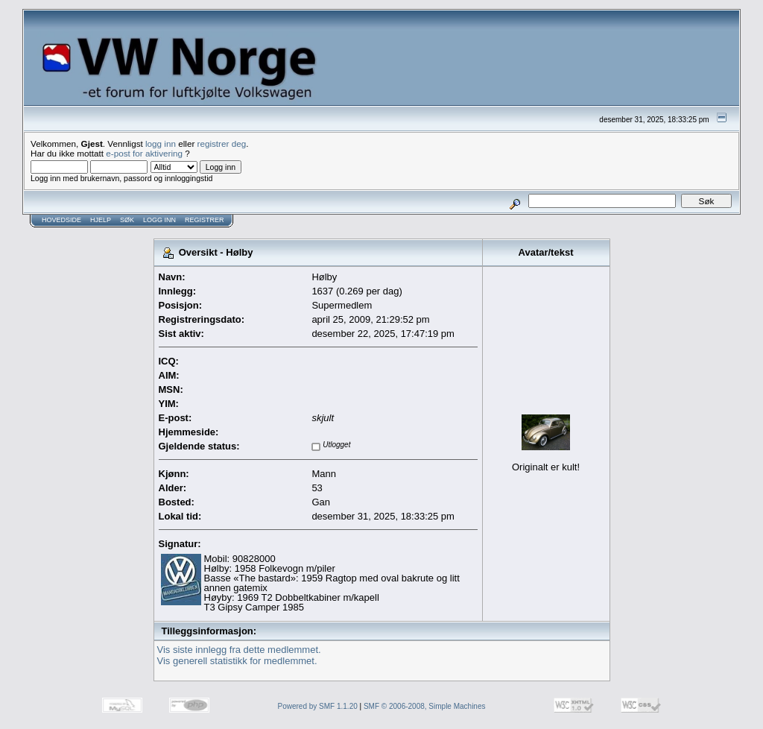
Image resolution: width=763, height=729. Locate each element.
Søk (127, 220)
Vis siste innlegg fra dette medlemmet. (239, 649)
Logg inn (159, 220)
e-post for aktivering (144, 153)
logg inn (160, 143)
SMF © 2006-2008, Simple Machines (425, 706)
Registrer (204, 220)
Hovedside (61, 220)
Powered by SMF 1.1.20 (318, 706)
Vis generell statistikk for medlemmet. (237, 660)
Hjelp (100, 220)
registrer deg (222, 143)
